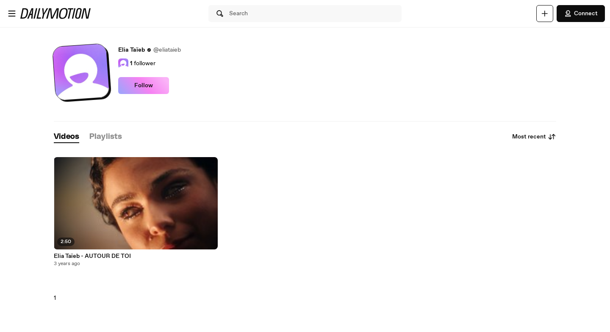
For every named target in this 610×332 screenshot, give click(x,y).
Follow (143, 85)
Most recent (534, 137)
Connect (581, 13)
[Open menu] (12, 13)
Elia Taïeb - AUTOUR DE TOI (92, 256)
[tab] (66, 137)
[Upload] (544, 13)
